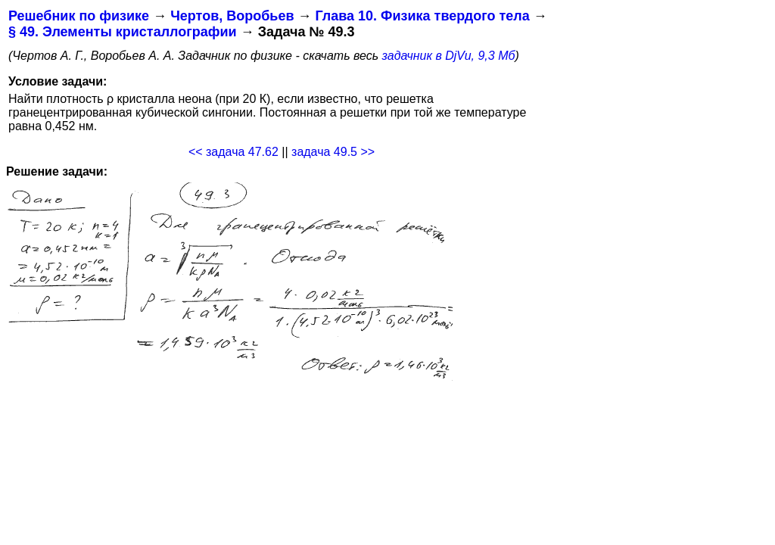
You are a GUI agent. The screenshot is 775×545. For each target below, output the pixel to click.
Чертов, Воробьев (232, 15)
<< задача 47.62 (233, 151)
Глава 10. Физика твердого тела (422, 15)
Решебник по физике (78, 15)
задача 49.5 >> (333, 151)
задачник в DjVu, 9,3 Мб (448, 55)
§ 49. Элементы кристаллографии (122, 31)
